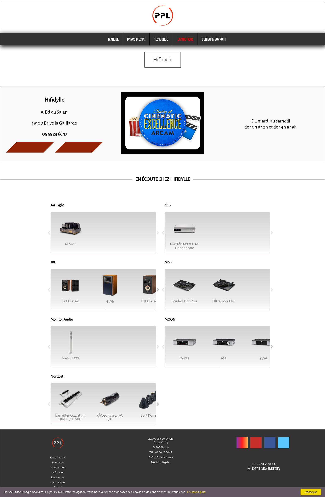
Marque (113, 39)
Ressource (161, 39)
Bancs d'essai (136, 39)
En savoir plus (196, 492)
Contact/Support (214, 39)
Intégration (58, 472)
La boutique (184, 39)
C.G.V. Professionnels (161, 457)
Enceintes (57, 462)
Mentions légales (161, 462)
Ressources (58, 477)
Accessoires (58, 467)
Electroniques (58, 457)
